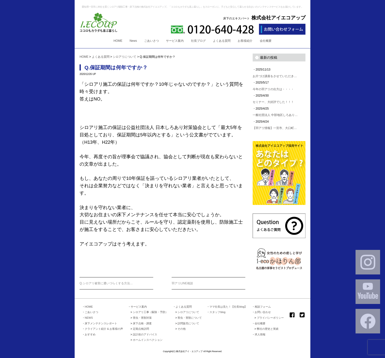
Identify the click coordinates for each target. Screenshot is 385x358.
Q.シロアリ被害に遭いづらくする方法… (106, 283)
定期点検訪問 (141, 328)
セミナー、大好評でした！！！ (273, 102)
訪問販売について (188, 323)
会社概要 (266, 41)
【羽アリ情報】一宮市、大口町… (275, 128)
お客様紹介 (245, 41)
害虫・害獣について (190, 317)
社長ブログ (198, 41)
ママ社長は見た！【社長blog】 (228, 306)
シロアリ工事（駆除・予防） (150, 312)
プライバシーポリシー (270, 317)
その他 (182, 328)
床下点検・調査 (142, 323)
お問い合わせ (263, 312)
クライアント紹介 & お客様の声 (104, 328)
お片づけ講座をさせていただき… (275, 76)
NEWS (89, 317)
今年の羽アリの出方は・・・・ (273, 89)
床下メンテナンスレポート (101, 323)
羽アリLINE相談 (182, 283)
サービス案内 (175, 41)
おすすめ (90, 334)
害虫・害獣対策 (142, 317)
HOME (117, 41)
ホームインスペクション (148, 339)
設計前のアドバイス (145, 334)
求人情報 (260, 334)
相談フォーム (263, 306)
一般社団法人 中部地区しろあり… (275, 115)
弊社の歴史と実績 (267, 328)
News (133, 41)
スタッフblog (217, 312)
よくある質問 (222, 41)
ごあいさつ (151, 41)
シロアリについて (188, 312)
